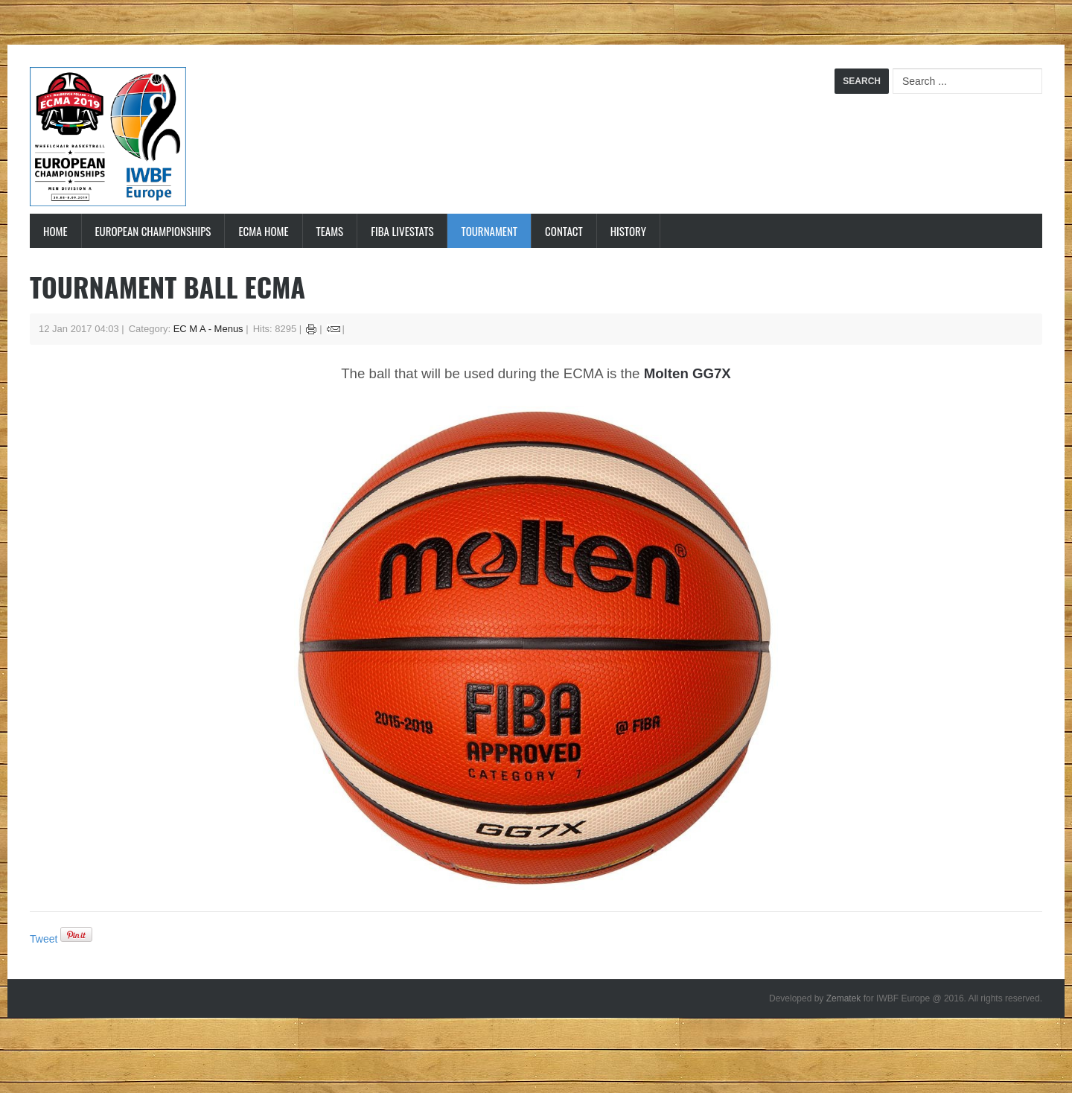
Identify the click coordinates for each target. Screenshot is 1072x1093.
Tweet (43, 939)
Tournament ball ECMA (167, 286)
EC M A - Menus (208, 328)
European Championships (153, 231)
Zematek (843, 998)
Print (311, 329)
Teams (330, 231)
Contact (564, 231)
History (628, 231)
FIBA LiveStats (402, 231)
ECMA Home (263, 231)
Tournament (489, 231)
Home (55, 231)
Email (333, 329)
